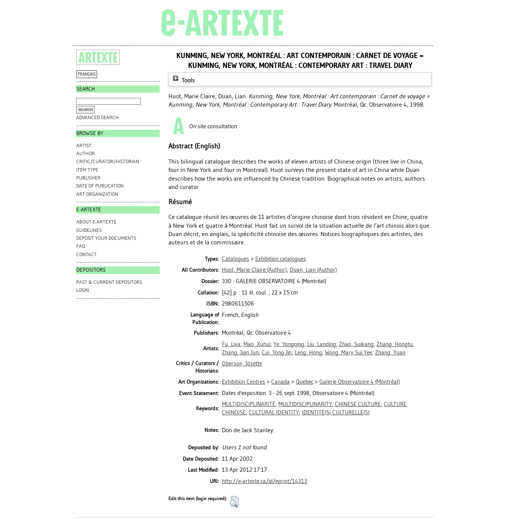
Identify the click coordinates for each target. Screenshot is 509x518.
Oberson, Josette (242, 363)
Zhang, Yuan (390, 352)
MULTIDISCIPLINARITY (305, 404)
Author (85, 153)
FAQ (80, 246)
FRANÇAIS (87, 74)
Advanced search (97, 117)
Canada (280, 381)
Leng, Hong (308, 352)
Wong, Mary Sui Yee (348, 352)
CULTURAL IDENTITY (274, 412)
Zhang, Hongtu (395, 344)
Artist (83, 145)
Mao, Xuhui (257, 344)
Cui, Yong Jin (277, 352)
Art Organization (97, 194)
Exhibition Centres (243, 381)
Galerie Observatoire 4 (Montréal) (359, 381)
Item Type (87, 170)
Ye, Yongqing (288, 344)
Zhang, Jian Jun (240, 352)
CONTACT (86, 254)
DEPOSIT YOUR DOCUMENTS (106, 238)
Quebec (304, 381)
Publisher (88, 178)
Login (82, 290)
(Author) (254, 269)
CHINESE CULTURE (358, 404)
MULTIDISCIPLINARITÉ (248, 404)
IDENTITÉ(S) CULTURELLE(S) (335, 412)
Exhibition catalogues (280, 258)
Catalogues (235, 258)
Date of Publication (100, 186)
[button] (234, 501)
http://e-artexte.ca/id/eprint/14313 (264, 481)
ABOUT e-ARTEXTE (96, 222)
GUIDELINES (89, 230)
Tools (183, 80)
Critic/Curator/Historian (107, 161)
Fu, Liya (231, 344)
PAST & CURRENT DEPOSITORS (109, 282)
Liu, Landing (321, 344)
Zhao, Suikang (356, 344)
